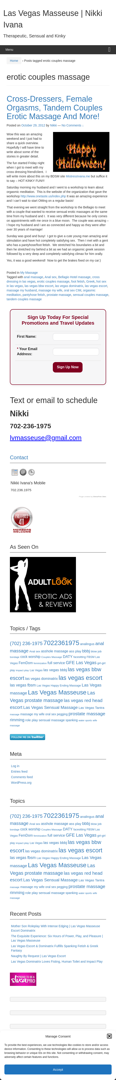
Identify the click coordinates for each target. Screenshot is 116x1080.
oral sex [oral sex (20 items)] (50, 714)
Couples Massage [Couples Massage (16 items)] (51, 656)
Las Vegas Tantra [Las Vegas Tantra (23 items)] (91, 708)
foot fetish (78, 281)
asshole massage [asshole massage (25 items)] (54, 651)
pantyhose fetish (33, 295)
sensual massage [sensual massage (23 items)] (52, 720)
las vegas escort (96, 286)
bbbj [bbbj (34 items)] (86, 651)
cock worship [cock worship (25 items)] (30, 657)
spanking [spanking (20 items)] (72, 720)
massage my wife (50, 290)
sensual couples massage (90, 295)
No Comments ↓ (73, 125)
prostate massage (59, 295)
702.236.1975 (21, 490)
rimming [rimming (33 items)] (17, 719)
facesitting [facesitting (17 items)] (80, 657)
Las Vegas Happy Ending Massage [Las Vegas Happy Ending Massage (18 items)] (59, 685)
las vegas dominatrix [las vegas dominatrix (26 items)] (41, 679)
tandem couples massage (24, 299)
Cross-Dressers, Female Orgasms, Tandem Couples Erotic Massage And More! (55, 107)
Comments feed (22, 777)
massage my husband (22, 290)
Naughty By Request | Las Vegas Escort (38, 956)
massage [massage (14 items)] (14, 714)
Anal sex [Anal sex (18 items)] (34, 651)
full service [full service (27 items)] (56, 663)
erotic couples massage (53, 281)
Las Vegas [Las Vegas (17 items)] (36, 670)
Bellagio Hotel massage (74, 277)
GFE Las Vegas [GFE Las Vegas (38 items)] (81, 662)
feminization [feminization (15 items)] (40, 663)
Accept (58, 1069)
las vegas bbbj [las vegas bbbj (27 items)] (55, 670)
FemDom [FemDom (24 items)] (26, 663)
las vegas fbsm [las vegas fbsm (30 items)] (23, 685)
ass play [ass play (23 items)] (75, 651)
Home (14, 60)
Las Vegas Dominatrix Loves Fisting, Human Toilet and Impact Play (57, 961)
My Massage (29, 272)
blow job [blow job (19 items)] (96, 651)
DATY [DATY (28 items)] (68, 657)
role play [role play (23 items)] (31, 720)
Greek (90, 281)
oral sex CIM (72, 290)
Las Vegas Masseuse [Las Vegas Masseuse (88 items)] (57, 692)
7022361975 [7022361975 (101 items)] (61, 642)
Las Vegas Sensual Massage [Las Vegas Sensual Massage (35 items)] (50, 707)
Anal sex (51, 277)
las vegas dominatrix (69, 286)
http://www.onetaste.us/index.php (43, 196)
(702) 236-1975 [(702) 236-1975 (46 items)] (26, 643)
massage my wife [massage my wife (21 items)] (32, 714)
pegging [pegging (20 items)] (62, 714)
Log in (15, 766)
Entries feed (19, 771)
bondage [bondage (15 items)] (14, 657)
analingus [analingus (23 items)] (87, 644)
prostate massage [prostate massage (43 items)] (86, 713)
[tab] (15, 472)
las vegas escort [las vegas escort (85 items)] (80, 677)
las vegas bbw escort (39, 286)
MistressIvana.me (78, 176)
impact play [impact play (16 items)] (22, 670)
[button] (109, 1036)
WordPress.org (21, 782)
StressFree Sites (99, 497)
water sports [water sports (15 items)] (85, 720)
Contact (19, 457)
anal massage (33, 277)
